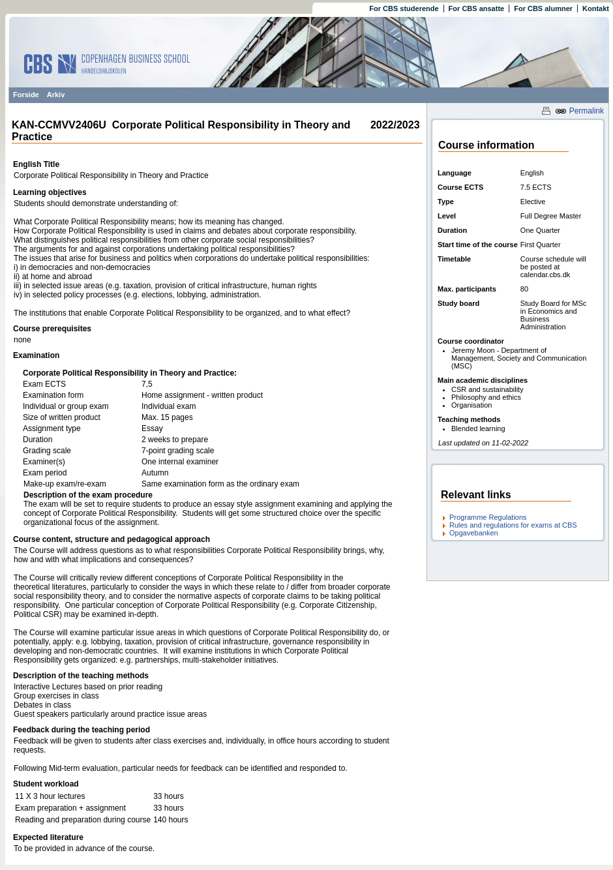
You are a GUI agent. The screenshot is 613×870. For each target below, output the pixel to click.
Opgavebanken (473, 533)
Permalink (579, 110)
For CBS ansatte (477, 8)
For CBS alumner (543, 8)
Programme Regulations (488, 517)
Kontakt (595, 8)
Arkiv (56, 94)
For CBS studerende (403, 8)
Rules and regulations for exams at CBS (513, 525)
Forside (26, 94)
